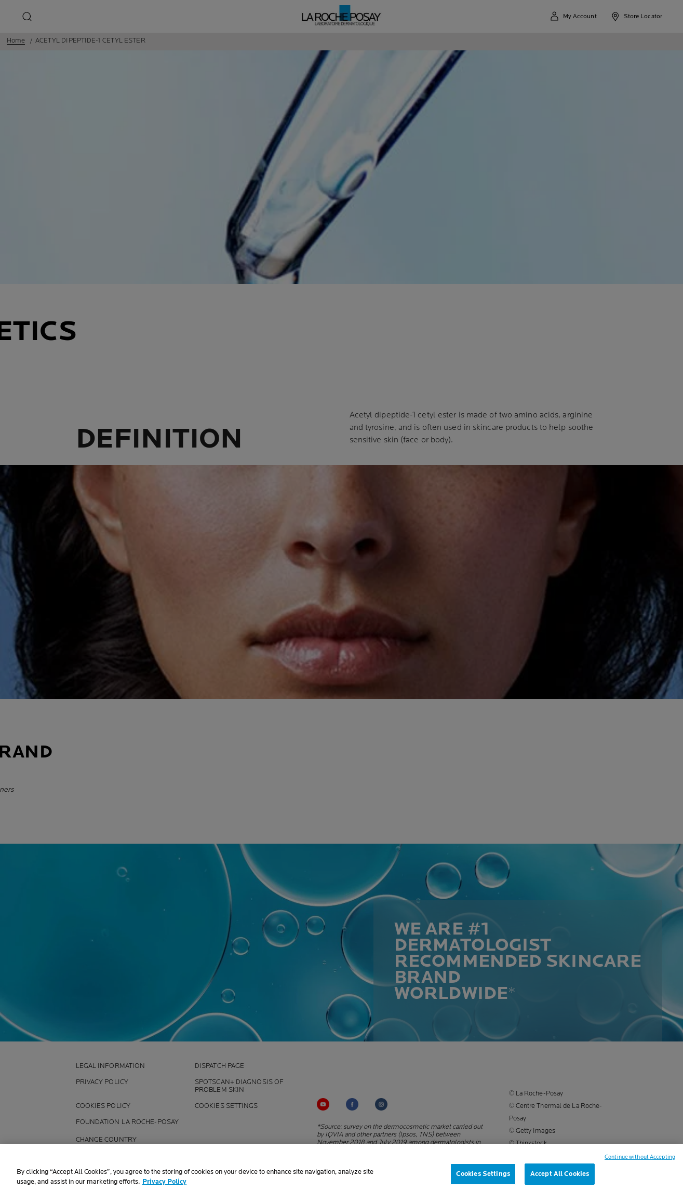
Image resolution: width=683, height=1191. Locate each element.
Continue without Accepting (640, 1164)
